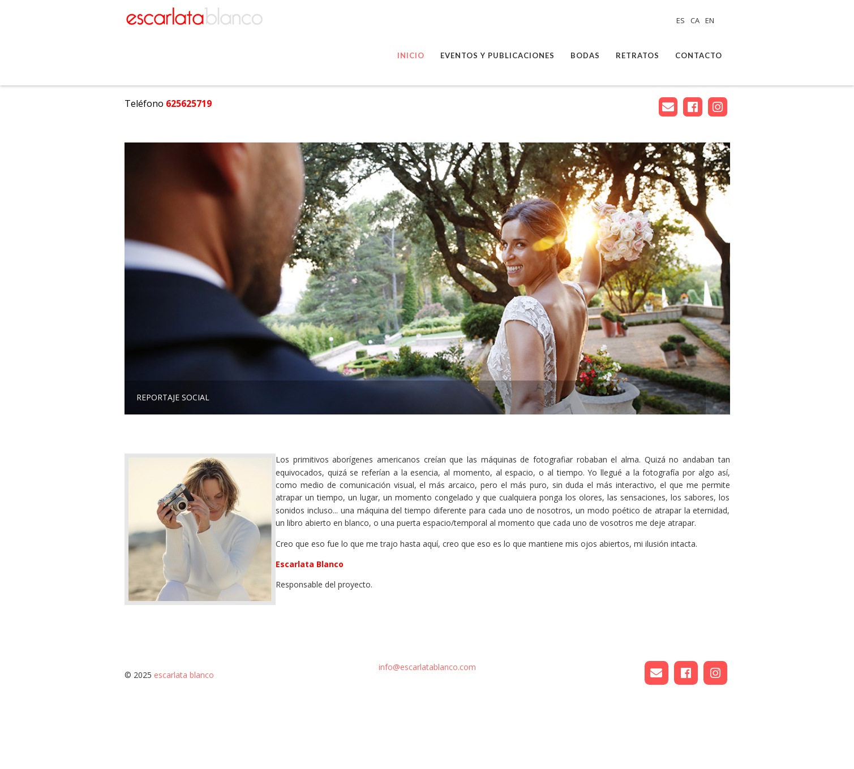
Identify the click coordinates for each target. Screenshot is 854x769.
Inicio (410, 55)
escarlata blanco (184, 743)
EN (709, 20)
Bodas (585, 55)
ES (681, 20)
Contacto (698, 55)
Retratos (637, 55)
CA (695, 20)
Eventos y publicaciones (497, 55)
